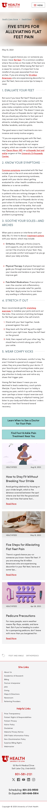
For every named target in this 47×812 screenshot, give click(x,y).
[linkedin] (28, 779)
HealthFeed (27, 19)
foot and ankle (16, 655)
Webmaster (9, 746)
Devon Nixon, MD (14, 150)
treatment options (35, 235)
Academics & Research (13, 676)
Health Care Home (10, 19)
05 (44, 19)
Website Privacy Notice (13, 732)
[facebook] (18, 779)
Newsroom (8, 697)
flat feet (17, 59)
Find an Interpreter (12, 683)
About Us (8, 672)
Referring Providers (12, 701)
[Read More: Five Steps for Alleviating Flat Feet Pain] (23, 521)
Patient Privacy (10, 721)
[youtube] (23, 779)
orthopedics (32, 655)
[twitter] (13, 779)
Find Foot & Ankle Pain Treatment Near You (23, 434)
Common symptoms (11, 170)
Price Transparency (12, 713)
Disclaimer (8, 728)
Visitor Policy (9, 724)
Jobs (6, 687)
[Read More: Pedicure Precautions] (23, 592)
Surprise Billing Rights (13, 743)
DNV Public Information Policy (16, 735)
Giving (6, 690)
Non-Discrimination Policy (15, 739)
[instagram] (33, 779)
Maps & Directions (12, 694)
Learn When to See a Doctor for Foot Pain (23, 422)
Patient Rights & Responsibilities (17, 717)
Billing (6, 679)
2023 (37, 19)
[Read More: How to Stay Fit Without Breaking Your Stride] (23, 453)
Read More (11, 503)
